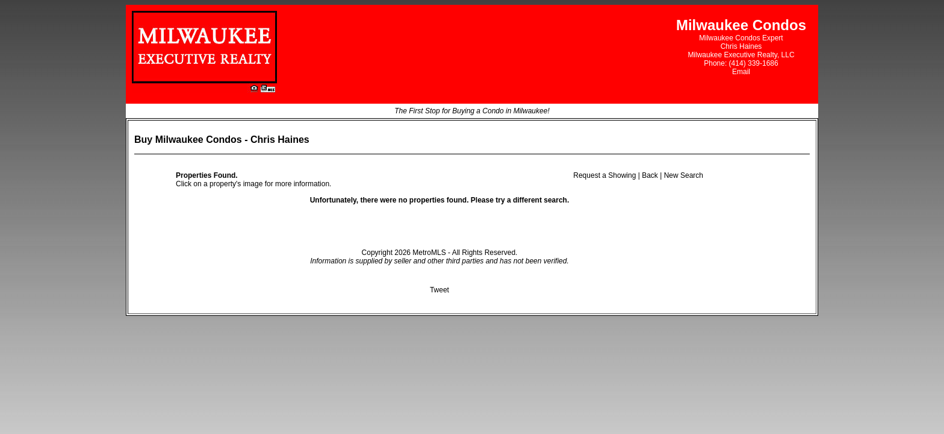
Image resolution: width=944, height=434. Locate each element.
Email (741, 72)
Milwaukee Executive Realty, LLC (741, 55)
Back (650, 175)
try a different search (531, 200)
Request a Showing (604, 175)
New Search (683, 175)
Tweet (439, 290)
